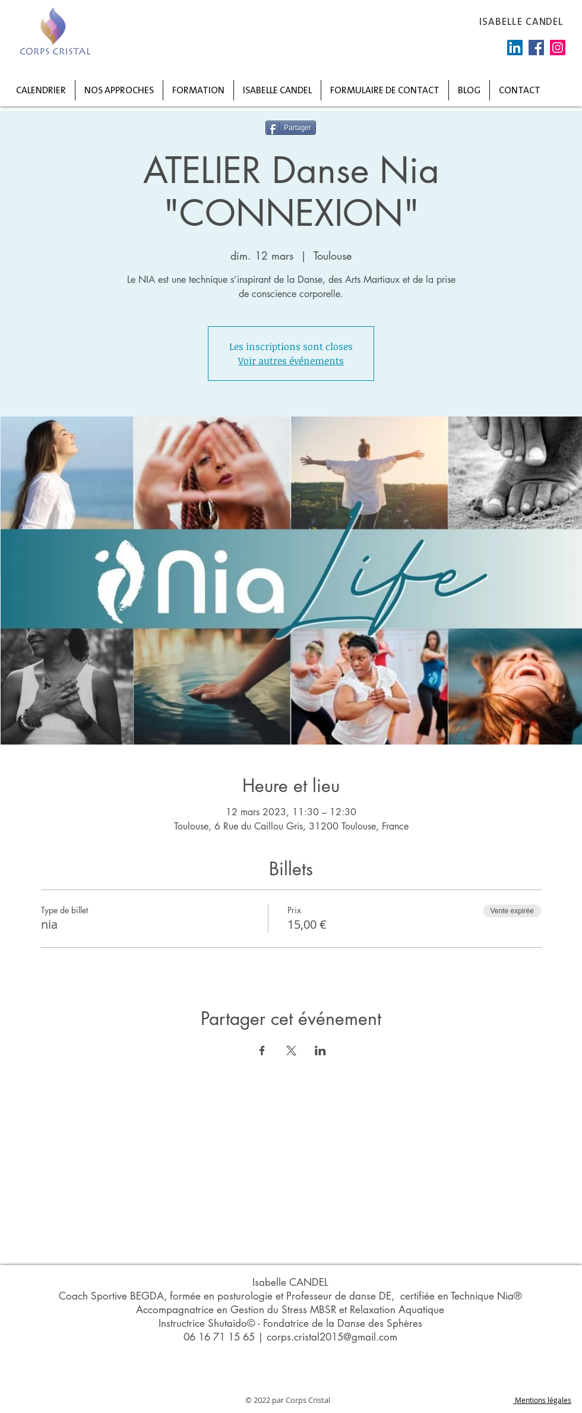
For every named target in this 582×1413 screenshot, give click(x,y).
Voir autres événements (291, 360)
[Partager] (290, 128)
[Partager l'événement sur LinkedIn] (320, 1050)
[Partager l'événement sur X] (291, 1050)
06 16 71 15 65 (219, 1336)
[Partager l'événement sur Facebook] (262, 1050)
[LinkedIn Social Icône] (515, 47)
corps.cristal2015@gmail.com (332, 1336)
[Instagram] (557, 47)
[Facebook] (536, 47)
